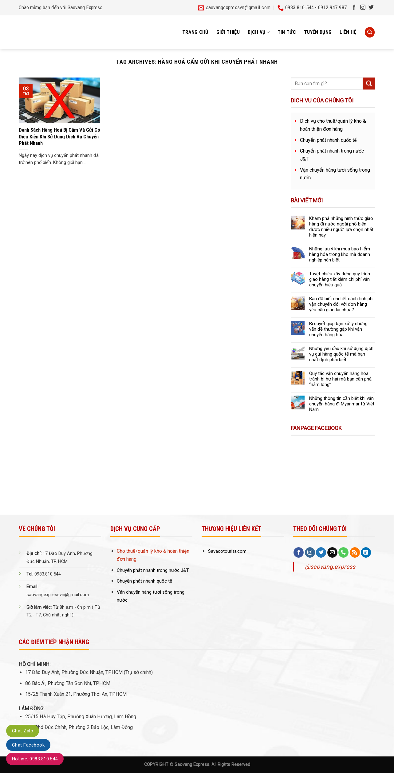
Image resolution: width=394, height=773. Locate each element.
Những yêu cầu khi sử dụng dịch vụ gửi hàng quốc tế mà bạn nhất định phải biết (341, 354)
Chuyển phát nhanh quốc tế (328, 140)
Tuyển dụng (318, 32)
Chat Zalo (22, 731)
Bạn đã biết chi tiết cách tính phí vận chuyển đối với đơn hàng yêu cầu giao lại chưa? (341, 304)
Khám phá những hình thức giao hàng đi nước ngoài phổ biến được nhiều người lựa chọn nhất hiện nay (341, 227)
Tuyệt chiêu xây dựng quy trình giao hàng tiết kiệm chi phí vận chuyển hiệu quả (339, 279)
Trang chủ (195, 32)
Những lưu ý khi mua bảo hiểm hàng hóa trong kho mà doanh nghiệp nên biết (339, 254)
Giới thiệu (228, 32)
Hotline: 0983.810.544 (35, 759)
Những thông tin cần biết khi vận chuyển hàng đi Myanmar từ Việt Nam (341, 404)
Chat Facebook (28, 745)
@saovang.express (330, 566)
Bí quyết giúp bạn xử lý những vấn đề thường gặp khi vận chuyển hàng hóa (338, 329)
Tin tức (287, 32)
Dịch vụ (259, 32)
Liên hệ (348, 32)
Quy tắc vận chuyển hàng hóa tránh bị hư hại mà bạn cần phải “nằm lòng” (340, 379)
